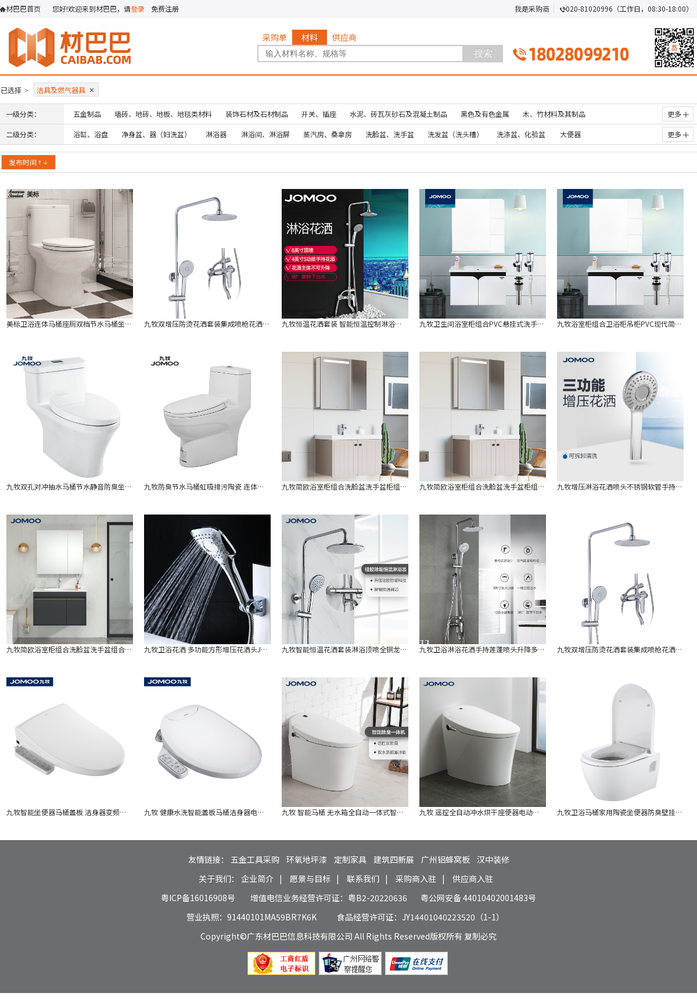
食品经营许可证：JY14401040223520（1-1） (420, 917)
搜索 (483, 53)
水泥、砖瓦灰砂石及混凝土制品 (398, 114)
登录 (138, 8)
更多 (678, 114)
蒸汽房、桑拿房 (327, 134)
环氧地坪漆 (306, 859)
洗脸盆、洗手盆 (389, 134)
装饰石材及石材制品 (256, 114)
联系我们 (363, 878)
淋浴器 (216, 134)
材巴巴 (92, 45)
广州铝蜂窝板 (445, 859)
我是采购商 (532, 8)
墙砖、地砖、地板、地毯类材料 (163, 114)
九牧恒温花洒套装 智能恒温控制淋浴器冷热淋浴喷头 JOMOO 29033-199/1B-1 (403, 323)
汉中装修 (493, 859)
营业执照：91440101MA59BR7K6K (251, 917)
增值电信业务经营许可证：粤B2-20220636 (328, 897)
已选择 (14, 90)
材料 (309, 37)
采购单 (275, 37)
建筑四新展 (393, 859)
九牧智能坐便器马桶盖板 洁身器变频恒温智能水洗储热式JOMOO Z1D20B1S (124, 812)
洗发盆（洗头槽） (455, 134)
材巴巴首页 (23, 8)
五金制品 (87, 114)
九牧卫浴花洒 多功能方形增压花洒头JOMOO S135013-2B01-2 (240, 649)
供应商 (344, 37)
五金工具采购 (255, 859)
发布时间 (28, 162)
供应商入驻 (472, 878)
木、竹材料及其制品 (554, 114)
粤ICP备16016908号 (198, 897)
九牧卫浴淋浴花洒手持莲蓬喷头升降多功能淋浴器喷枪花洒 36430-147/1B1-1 (539, 649)
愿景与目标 (310, 878)
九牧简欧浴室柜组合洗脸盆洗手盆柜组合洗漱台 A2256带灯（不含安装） (394, 486)
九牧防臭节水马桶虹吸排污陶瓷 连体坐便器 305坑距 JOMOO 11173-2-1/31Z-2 (266, 486)
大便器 (570, 134)
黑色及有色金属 (485, 114)
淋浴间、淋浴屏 (265, 134)
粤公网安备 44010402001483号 (478, 897)
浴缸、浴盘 (90, 134)
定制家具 (350, 859)
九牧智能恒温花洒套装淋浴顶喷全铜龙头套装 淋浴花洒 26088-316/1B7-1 (395, 649)
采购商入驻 (416, 878)
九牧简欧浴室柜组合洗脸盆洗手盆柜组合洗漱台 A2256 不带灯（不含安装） (535, 486)
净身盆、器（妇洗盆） (156, 134)
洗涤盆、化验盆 (521, 134)
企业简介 (257, 878)
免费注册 (165, 8)
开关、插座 (318, 114)
